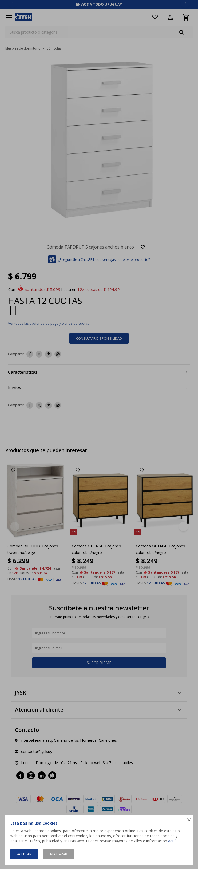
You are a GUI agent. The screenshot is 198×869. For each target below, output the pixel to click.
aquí (171, 840)
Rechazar (58, 854)
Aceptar (24, 854)
